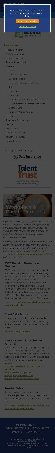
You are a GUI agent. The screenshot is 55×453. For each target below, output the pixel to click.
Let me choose (27, 26)
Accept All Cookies (27, 21)
